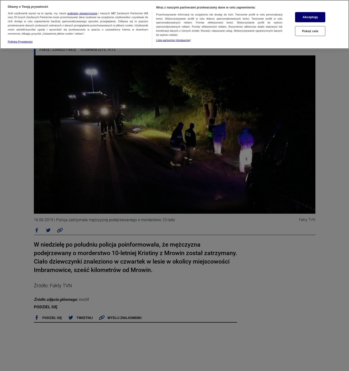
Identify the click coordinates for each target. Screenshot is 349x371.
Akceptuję (310, 17)
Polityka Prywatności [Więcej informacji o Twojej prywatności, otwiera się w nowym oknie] (20, 41)
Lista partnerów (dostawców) (173, 40)
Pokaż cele (310, 31)
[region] (174, 24)
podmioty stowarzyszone (82, 13)
